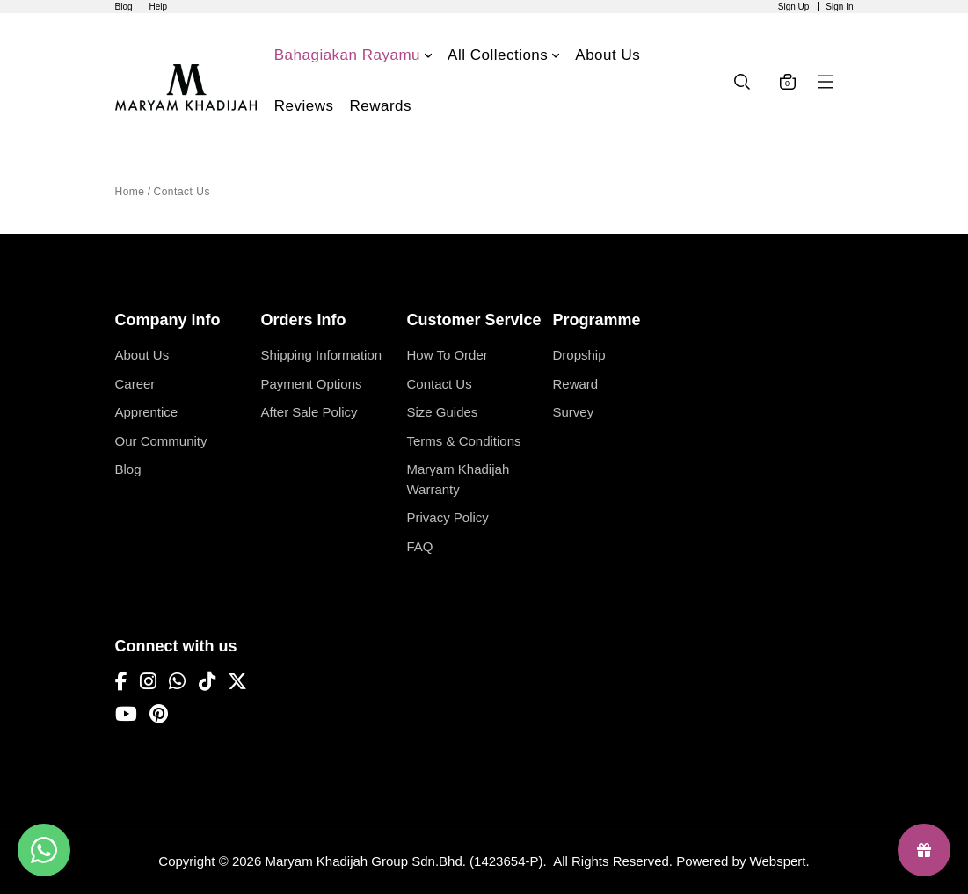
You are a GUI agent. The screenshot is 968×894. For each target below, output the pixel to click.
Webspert (778, 861)
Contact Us (182, 191)
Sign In (839, 6)
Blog (124, 6)
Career (135, 383)
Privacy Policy (448, 517)
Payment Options (311, 383)
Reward (576, 383)
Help (158, 6)
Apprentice (146, 411)
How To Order (447, 354)
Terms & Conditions (464, 440)
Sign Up (794, 6)
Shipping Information (321, 354)
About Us (142, 354)
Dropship (579, 354)
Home (130, 191)
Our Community (161, 440)
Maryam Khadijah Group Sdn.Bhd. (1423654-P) (403, 861)
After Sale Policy (309, 411)
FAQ (420, 546)
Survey (573, 411)
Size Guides (442, 411)
